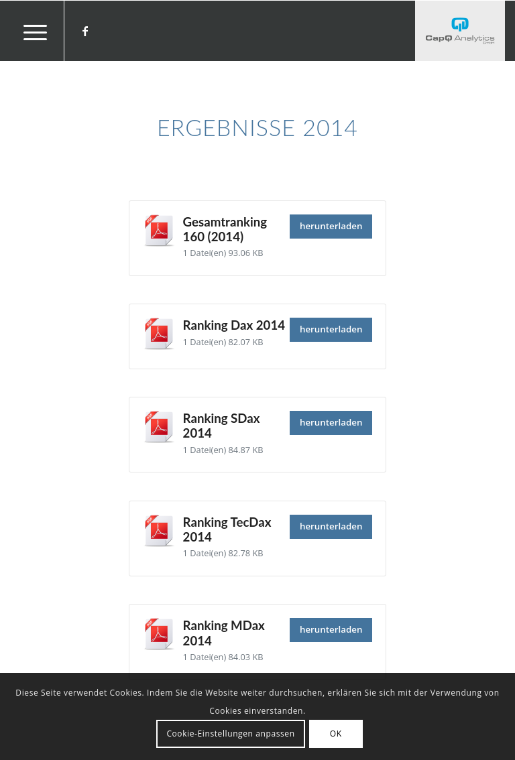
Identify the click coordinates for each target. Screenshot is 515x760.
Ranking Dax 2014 (234, 325)
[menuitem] (28, 31)
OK (336, 733)
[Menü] (28, 31)
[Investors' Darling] (460, 31)
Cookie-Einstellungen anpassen (230, 733)
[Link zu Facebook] (85, 31)
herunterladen (331, 226)
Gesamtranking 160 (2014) (225, 229)
